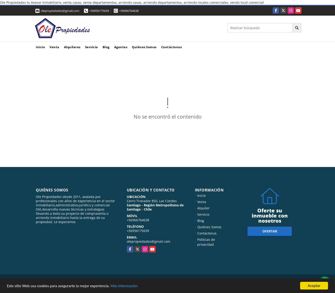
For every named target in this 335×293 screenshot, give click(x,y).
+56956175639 (99, 11)
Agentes (120, 47)
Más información (124, 285)
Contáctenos (171, 47)
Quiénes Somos (144, 47)
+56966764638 (129, 11)
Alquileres (72, 47)
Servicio (91, 47)
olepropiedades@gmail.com (148, 241)
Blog (106, 47)
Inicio (40, 47)
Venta (54, 47)
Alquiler (203, 208)
